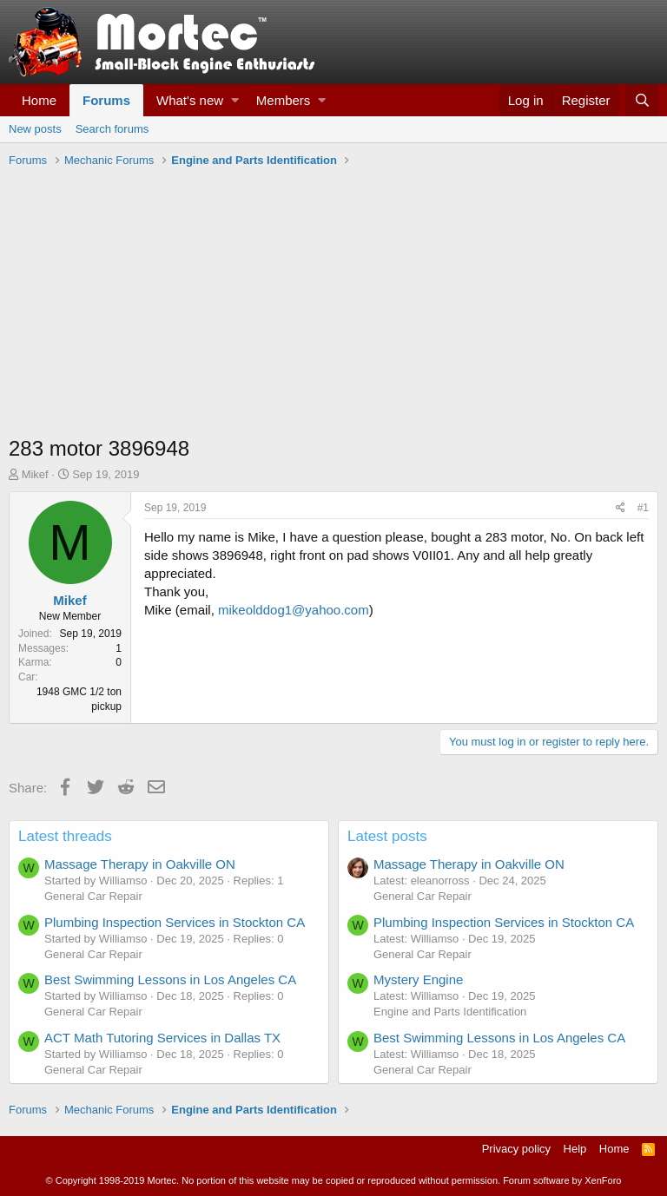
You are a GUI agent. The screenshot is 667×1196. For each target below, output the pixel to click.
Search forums (112, 128)
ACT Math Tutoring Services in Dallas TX (162, 1037)
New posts (35, 128)
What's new (189, 100)
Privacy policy (516, 1148)
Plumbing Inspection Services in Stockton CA (174, 922)
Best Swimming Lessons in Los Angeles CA (170, 979)
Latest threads (65, 836)
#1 (643, 508)
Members (283, 100)
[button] (235, 100)
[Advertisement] (333, 303)
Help (575, 1148)
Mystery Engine (418, 979)
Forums (106, 100)
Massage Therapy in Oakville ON (139, 864)
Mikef (35, 474)
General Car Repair (93, 896)
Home (39, 100)
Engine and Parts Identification (449, 1011)
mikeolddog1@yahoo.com (293, 609)
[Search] (641, 100)
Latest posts (387, 836)
